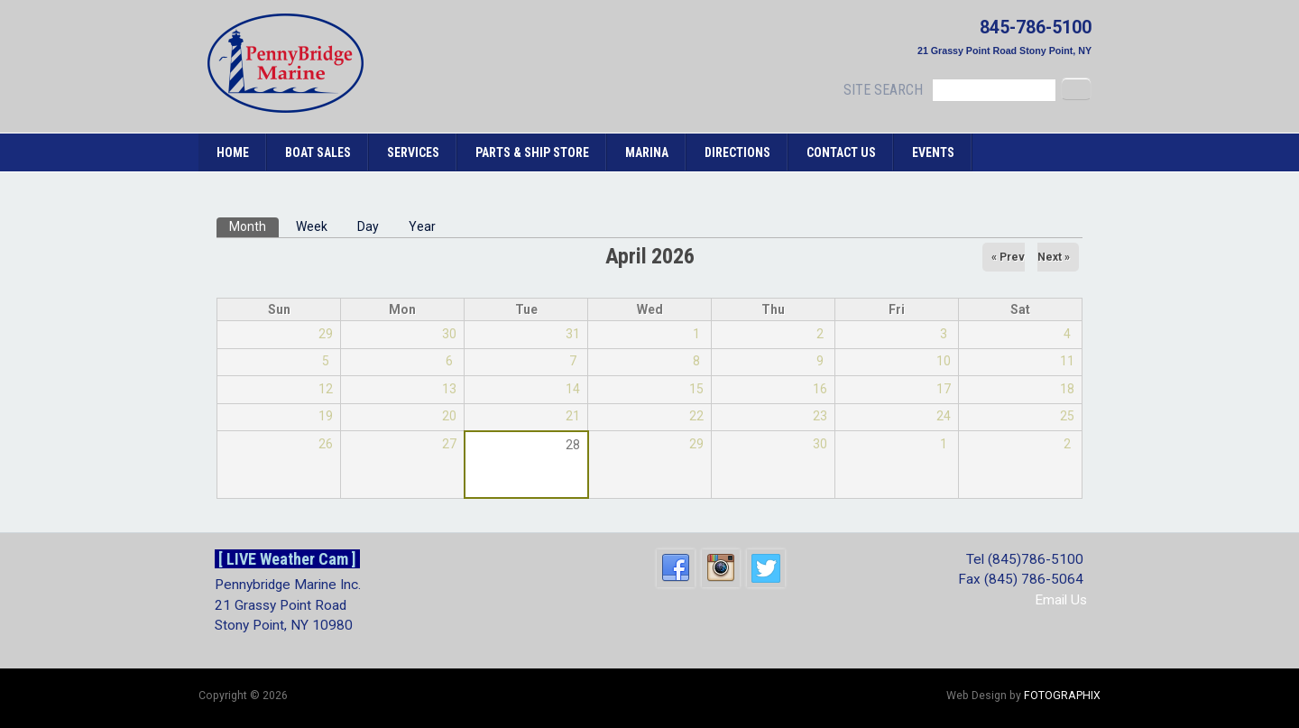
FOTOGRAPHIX (1062, 695)
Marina (646, 152)
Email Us (1061, 600)
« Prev (1008, 257)
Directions (737, 152)
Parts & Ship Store (532, 152)
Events (933, 152)
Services (413, 152)
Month (254, 225)
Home (232, 152)
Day (368, 226)
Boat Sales (318, 152)
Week (311, 226)
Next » (1053, 257)
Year (422, 226)
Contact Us (841, 152)
